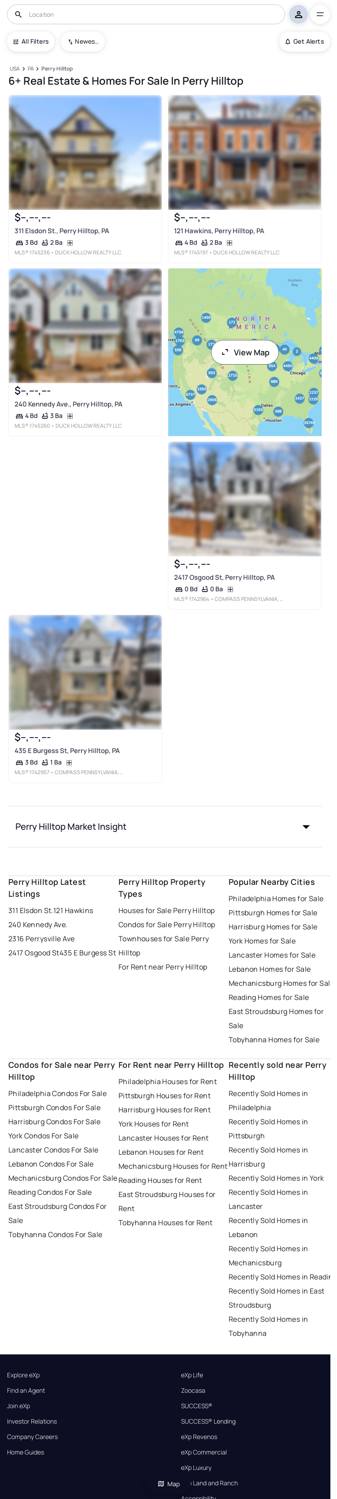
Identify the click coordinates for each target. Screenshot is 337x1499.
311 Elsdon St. (30, 910)
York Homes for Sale (262, 941)
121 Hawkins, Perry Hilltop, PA (219, 230)
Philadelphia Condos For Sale (57, 1093)
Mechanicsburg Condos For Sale (63, 1178)
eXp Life (192, 1375)
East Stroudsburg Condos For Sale (57, 1213)
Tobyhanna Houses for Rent (166, 1222)
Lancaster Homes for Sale (272, 955)
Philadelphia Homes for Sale (276, 898)
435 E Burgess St (87, 953)
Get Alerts (304, 41)
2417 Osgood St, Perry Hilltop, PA (224, 577)
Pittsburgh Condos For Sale (54, 1107)
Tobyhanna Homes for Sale (274, 1039)
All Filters (30, 41)
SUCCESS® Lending (208, 1421)
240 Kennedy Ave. (38, 924)
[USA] (15, 69)
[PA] (30, 69)
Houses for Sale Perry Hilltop (167, 910)
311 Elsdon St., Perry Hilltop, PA (62, 230)
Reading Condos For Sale (50, 1192)
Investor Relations (32, 1421)
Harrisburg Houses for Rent (165, 1110)
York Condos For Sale (43, 1136)
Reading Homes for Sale (269, 997)
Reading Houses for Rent (160, 1180)
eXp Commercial (204, 1452)
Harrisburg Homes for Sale (273, 927)
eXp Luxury (196, 1468)
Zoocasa (193, 1390)
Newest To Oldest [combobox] (87, 41)
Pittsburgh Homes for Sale (273, 912)
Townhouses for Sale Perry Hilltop (164, 946)
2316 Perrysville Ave (41, 938)
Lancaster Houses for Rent (164, 1138)
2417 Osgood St (33, 953)
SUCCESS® (196, 1406)
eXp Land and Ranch (209, 1483)
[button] (165, 826)
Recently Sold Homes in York (276, 1178)
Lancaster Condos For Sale (53, 1150)
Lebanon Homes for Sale (270, 969)
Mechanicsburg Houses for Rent (173, 1166)
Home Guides (25, 1452)
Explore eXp (23, 1375)
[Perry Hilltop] (57, 69)
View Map (245, 352)
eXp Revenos (199, 1437)
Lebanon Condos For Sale (51, 1164)
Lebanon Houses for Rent (161, 1152)
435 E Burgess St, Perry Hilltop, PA (67, 751)
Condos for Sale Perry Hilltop (167, 924)
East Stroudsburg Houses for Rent (167, 1201)
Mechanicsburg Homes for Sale (281, 983)
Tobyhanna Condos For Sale (55, 1234)
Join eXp (18, 1406)
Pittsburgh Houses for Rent (165, 1095)
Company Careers (32, 1437)
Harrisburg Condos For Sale (54, 1121)
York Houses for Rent (154, 1124)
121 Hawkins (73, 910)
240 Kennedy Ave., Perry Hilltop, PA (68, 404)
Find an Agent (26, 1390)
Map (168, 1484)
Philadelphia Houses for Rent (168, 1081)
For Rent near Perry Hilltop (163, 967)
